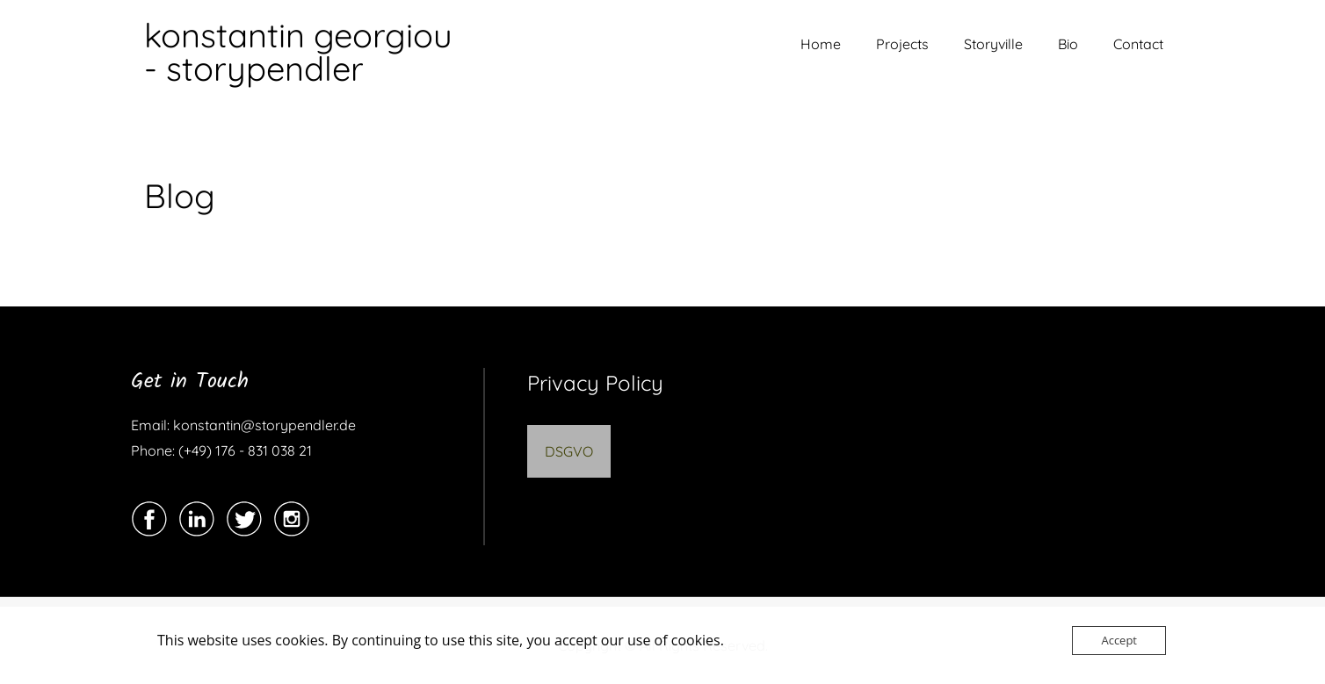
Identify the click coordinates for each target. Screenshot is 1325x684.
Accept (1119, 640)
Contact (1138, 44)
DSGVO (569, 451)
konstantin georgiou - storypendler (298, 51)
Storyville (993, 44)
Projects (902, 44)
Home (820, 44)
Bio (1068, 44)
